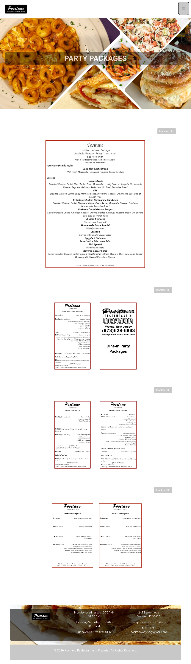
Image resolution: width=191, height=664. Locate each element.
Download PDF (166, 131)
